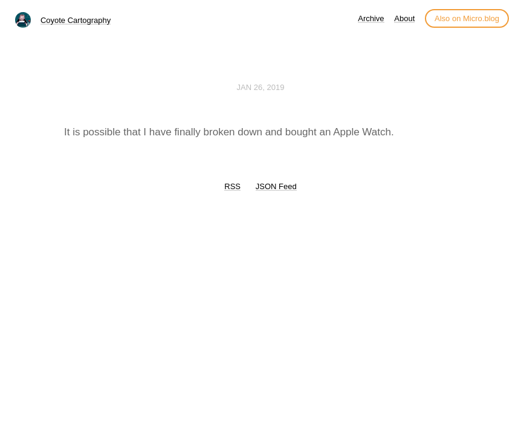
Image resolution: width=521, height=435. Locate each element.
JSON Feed (276, 186)
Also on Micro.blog (467, 18)
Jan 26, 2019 (261, 87)
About (404, 18)
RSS (232, 186)
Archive (371, 18)
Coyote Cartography (75, 20)
